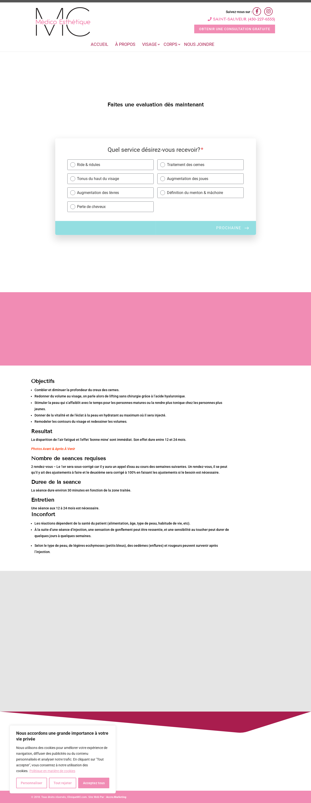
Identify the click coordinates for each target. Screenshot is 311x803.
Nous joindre (199, 45)
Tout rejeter (63, 783)
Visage (149, 45)
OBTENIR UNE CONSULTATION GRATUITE (234, 29)
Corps (170, 45)
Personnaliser (31, 783)
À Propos (125, 45)
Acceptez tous (94, 783)
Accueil (99, 45)
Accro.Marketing (116, 797)
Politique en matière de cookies (52, 771)
